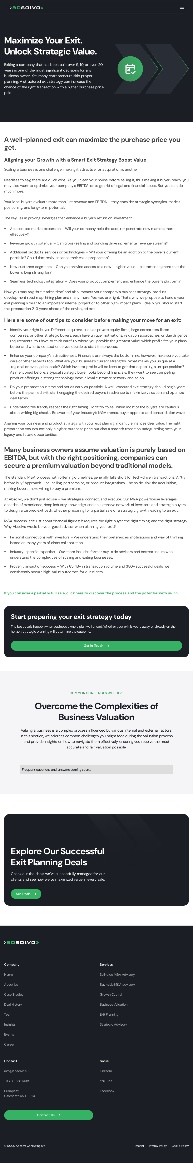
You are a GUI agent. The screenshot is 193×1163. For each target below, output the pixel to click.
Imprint (139, 1146)
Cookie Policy (180, 1146)
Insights (9, 1024)
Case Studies (13, 994)
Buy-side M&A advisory (117, 984)
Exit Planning (109, 1014)
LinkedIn (106, 1071)
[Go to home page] (21, 942)
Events (9, 1034)
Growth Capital (111, 994)
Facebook (107, 1091)
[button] (48, 1115)
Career (9, 1044)
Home (8, 974)
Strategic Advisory (113, 1024)
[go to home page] (27, 8)
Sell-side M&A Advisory (117, 974)
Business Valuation (113, 1004)
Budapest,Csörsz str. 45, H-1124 (19, 1093)
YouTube (106, 1081)
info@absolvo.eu (16, 1071)
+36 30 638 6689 (17, 1081)
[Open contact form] (96, 646)
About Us (11, 984)
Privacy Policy (158, 1146)
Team (8, 1014)
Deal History (13, 1004)
